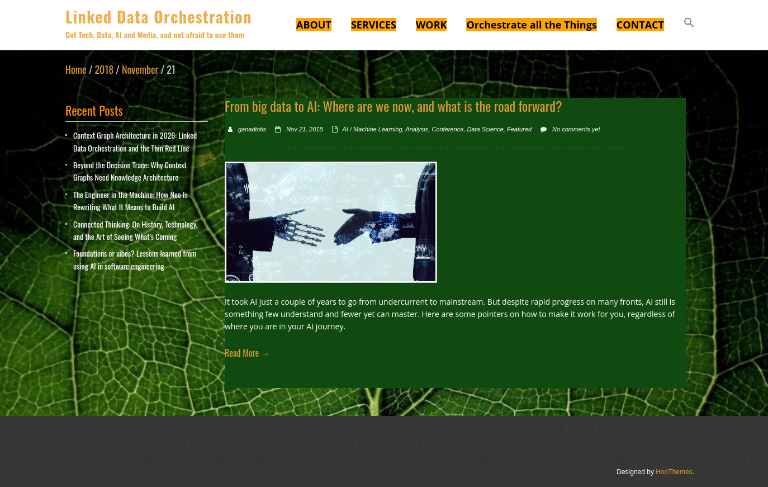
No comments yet (576, 129)
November (140, 69)
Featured (519, 129)
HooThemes (674, 472)
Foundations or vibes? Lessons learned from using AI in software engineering (134, 259)
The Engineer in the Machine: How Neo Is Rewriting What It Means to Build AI (130, 200)
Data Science (485, 129)
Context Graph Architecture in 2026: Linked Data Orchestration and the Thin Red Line (135, 141)
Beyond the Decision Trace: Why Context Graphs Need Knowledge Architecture (130, 171)
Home (76, 69)
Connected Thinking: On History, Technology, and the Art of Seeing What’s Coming (135, 230)
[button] (689, 24)
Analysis (416, 129)
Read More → (247, 353)
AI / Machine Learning (372, 129)
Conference (447, 129)
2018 (103, 69)
